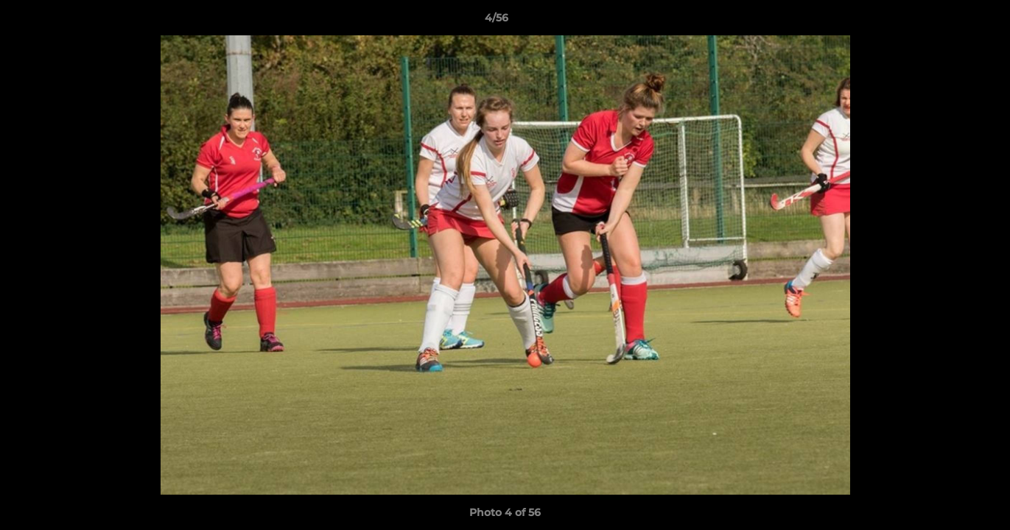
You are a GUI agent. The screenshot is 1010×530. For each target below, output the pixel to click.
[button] (948, 21)
